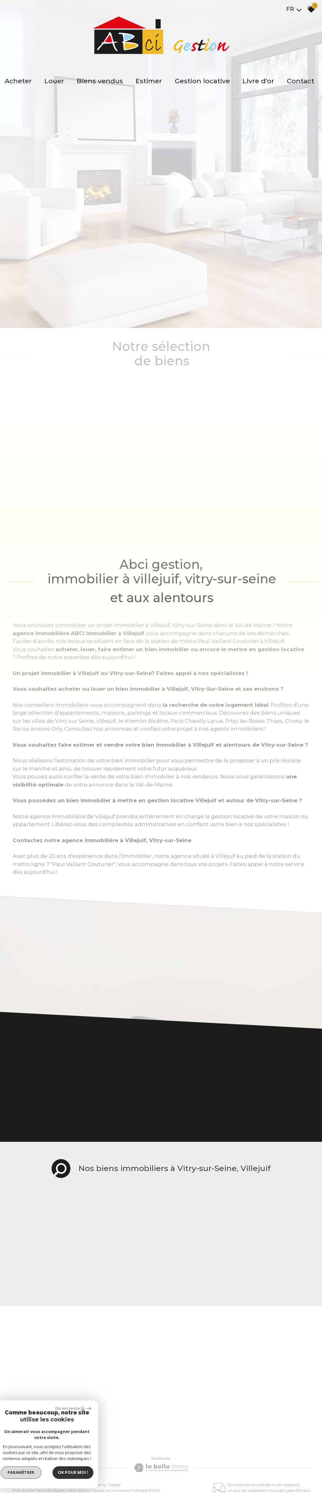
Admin (84, 1402)
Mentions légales (50, 1402)
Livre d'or (258, 81)
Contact (300, 81)
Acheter (18, 81)
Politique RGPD (145, 1402)
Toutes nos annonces (111, 1402)
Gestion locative (202, 81)
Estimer (149, 81)
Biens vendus (100, 81)
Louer (54, 81)
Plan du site (23, 1402)
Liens (71, 1402)
